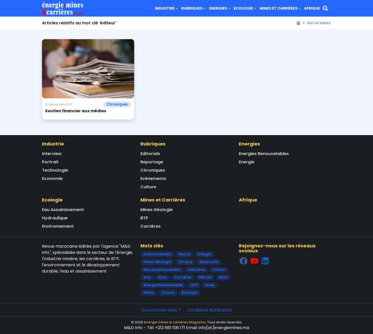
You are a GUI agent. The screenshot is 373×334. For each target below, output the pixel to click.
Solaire (167, 292)
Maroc (184, 254)
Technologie (55, 170)
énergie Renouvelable (163, 285)
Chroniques (117, 104)
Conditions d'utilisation (209, 310)
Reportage (151, 162)
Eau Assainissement (63, 210)
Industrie (167, 8)
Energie (246, 162)
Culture (148, 187)
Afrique (312, 8)
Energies (220, 8)
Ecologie (245, 8)
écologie (189, 292)
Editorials (150, 154)
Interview (52, 154)
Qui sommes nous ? (161, 310)
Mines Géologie (156, 210)
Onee (209, 285)
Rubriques (193, 8)
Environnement (58, 226)
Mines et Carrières (281, 8)
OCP (194, 285)
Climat (218, 269)
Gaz (147, 277)
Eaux (162, 277)
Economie (52, 179)
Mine (223, 277)
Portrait (50, 162)
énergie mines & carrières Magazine (175, 322)
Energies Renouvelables (264, 154)
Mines (149, 292)
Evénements (153, 179)
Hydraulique (55, 218)
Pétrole (205, 277)
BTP (144, 218)
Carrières (150, 226)
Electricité (208, 262)
